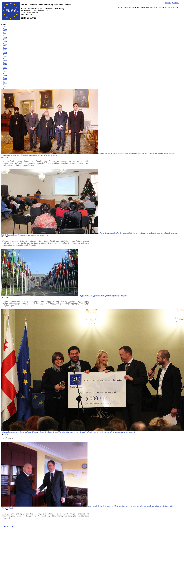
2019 (5, 68)
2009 (5, 30)
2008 (5, 26)
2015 (5, 53)
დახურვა (175, 3)
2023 (5, 83)
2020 (5, 71)
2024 (5, 87)
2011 (5, 38)
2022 (5, 79)
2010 (5, 34)
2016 (5, 56)
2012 (5, 41)
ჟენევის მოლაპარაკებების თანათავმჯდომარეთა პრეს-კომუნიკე (103, 296)
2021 (5, 75)
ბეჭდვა (168, 3)
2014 (5, 49)
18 (12, 527)
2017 (5, 60)
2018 (5, 64)
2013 (5, 45)
